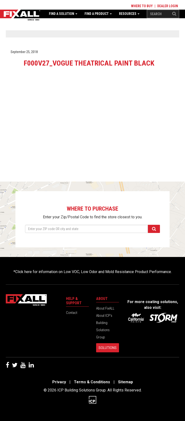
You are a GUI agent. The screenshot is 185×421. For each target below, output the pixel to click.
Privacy (59, 382)
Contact (71, 313)
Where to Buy (142, 6)
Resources (129, 14)
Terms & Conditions (92, 382)
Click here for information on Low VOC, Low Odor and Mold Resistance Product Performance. (93, 271)
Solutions (108, 348)
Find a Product (98, 14)
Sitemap (125, 382)
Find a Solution (63, 14)
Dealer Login (167, 6)
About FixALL (105, 308)
